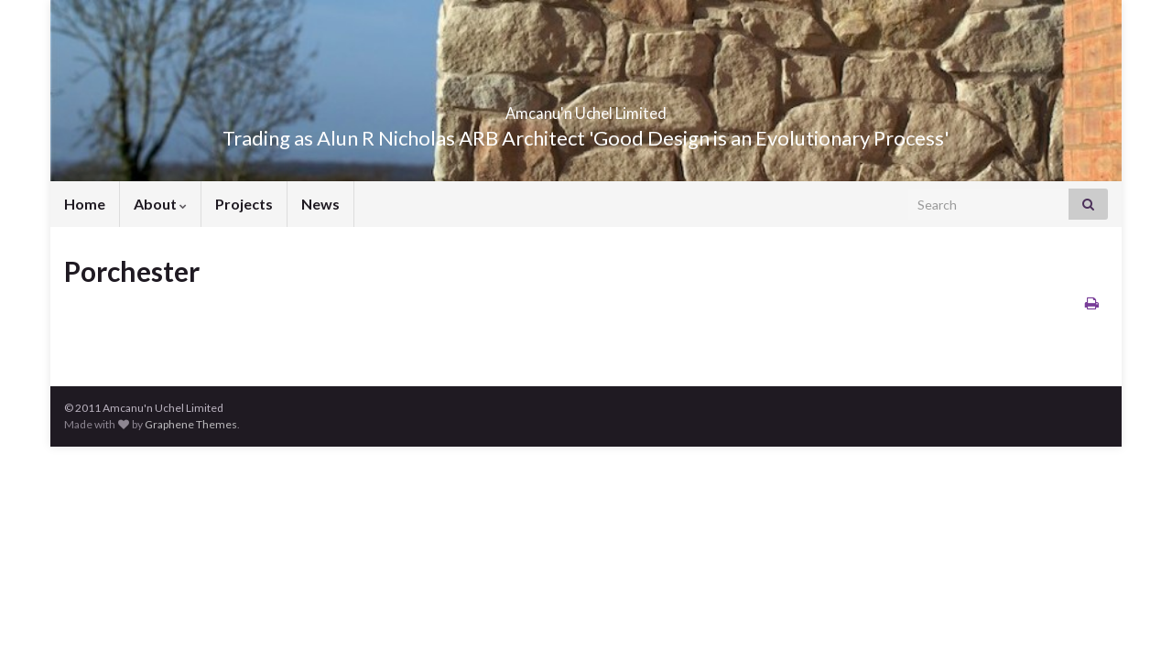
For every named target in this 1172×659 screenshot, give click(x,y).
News (320, 203)
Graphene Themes (191, 424)
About (160, 203)
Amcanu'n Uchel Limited (586, 107)
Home (84, 203)
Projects (244, 203)
